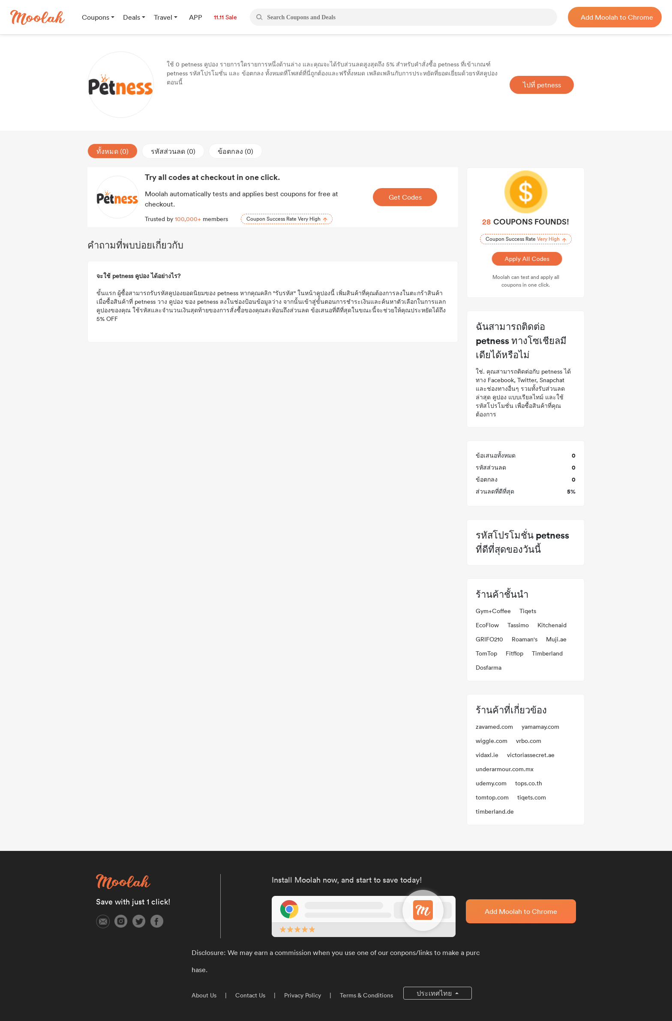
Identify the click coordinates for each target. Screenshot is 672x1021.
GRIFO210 (489, 639)
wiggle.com (491, 741)
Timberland (547, 653)
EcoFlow (487, 625)
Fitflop (514, 653)
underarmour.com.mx (505, 769)
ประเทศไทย (435, 993)
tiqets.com (531, 797)
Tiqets (527, 611)
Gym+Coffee (493, 611)
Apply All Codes (526, 259)
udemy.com (491, 783)
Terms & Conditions (366, 995)
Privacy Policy (302, 995)
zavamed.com (494, 727)
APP (195, 17)
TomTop (486, 653)
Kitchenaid (552, 625)
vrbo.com (528, 741)
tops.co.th (528, 783)
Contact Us (250, 995)
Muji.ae (556, 639)
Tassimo (518, 625)
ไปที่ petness (542, 85)
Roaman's (524, 639)
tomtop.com (492, 797)
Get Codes (405, 197)
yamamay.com (540, 727)
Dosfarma (488, 667)
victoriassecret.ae (531, 755)
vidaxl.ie (487, 755)
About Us (204, 995)
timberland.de (495, 811)
